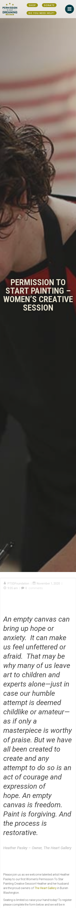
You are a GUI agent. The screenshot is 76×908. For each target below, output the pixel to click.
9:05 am (10, 588)
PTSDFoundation (16, 583)
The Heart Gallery (45, 888)
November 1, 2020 (46, 583)
